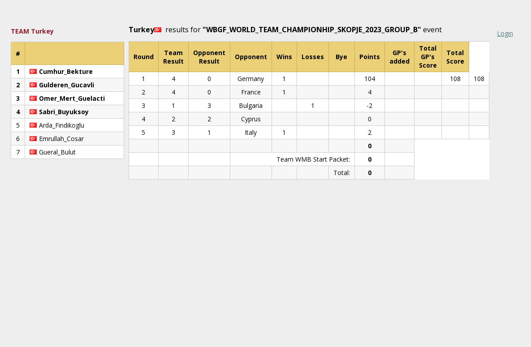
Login (505, 33)
